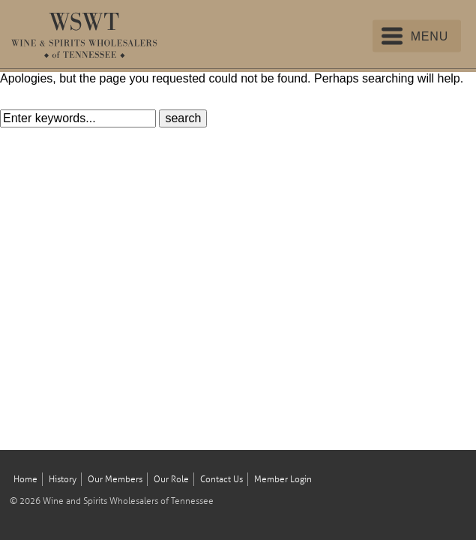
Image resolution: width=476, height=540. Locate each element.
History (62, 479)
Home (25, 479)
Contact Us (221, 479)
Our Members (115, 479)
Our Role (171, 479)
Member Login (283, 479)
